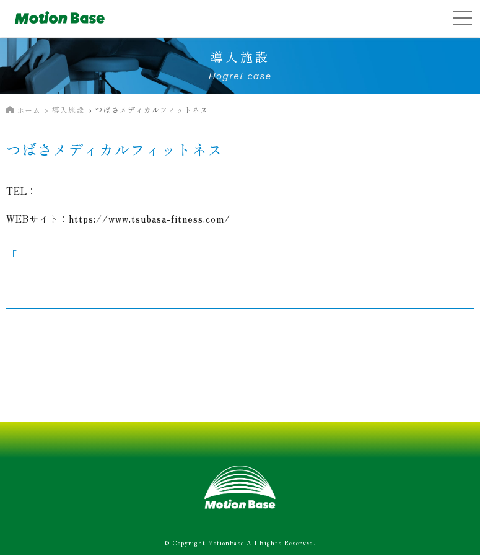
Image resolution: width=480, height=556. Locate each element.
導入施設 (68, 109)
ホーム (29, 110)
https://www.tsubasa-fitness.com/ (149, 218)
